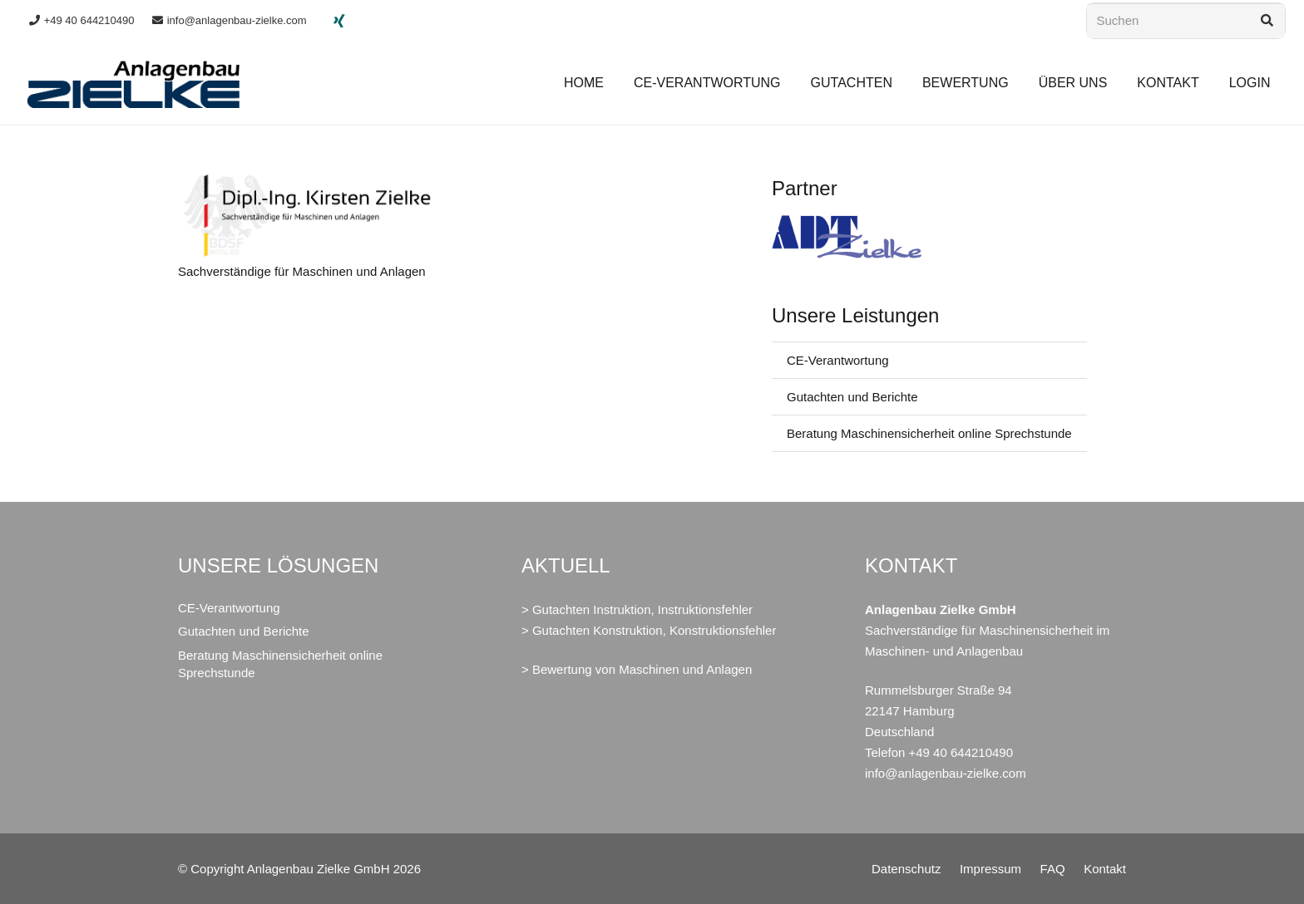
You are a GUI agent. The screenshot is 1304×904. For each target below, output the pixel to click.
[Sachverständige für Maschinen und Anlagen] (305, 185)
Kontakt (1105, 869)
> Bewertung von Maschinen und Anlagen (636, 669)
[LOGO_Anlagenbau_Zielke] (133, 83)
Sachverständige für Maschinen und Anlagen (302, 271)
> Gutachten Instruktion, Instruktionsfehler (637, 609)
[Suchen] (1186, 20)
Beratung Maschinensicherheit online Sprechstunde (929, 433)
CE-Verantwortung (838, 360)
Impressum (990, 869)
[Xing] (339, 21)
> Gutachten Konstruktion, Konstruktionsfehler (648, 630)
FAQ (1052, 869)
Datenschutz (906, 869)
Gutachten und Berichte (852, 397)
